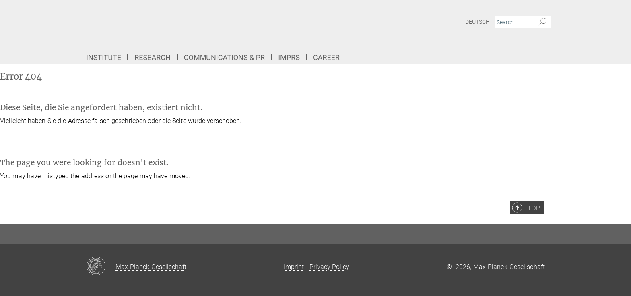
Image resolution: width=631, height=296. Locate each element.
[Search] (542, 22)
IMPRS (289, 57)
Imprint (294, 267)
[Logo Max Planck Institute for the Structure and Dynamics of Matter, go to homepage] (237, 24)
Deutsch (477, 21)
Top (533, 208)
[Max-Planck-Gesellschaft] (100, 266)
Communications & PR (224, 57)
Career (326, 57)
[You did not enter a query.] (514, 22)
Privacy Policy (329, 267)
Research (152, 57)
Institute (103, 57)
